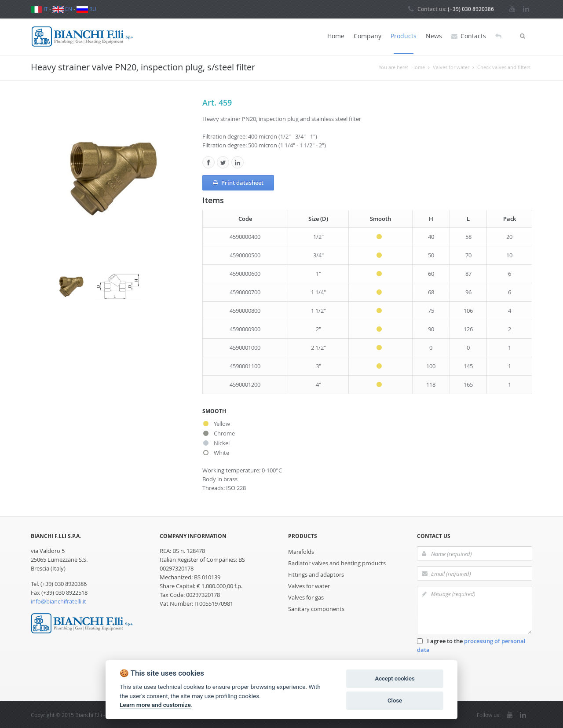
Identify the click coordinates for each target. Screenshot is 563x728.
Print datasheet (238, 182)
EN (62, 8)
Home (335, 36)
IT (39, 8)
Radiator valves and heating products (337, 562)
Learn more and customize (155, 704)
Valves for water (309, 585)
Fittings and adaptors (316, 574)
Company (367, 36)
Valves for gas (306, 596)
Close (395, 700)
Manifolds (301, 551)
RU (86, 8)
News (434, 36)
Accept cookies (394, 678)
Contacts (468, 36)
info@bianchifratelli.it (58, 600)
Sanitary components (316, 608)
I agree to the (471, 644)
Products (404, 36)
